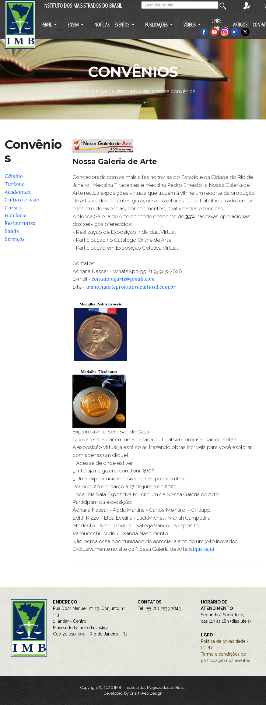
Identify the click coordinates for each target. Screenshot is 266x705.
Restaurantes (20, 223)
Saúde (12, 231)
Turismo (15, 184)
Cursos (13, 207)
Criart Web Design (146, 693)
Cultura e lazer (22, 199)
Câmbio (14, 176)
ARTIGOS (240, 24)
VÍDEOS (190, 24)
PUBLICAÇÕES (156, 24)
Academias (17, 192)
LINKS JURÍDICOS (220, 24)
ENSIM (73, 24)
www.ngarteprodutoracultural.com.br (131, 286)
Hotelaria (16, 215)
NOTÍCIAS (102, 24)
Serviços (14, 239)
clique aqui (202, 549)
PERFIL (46, 24)
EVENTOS (121, 24)
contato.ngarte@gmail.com (123, 279)
